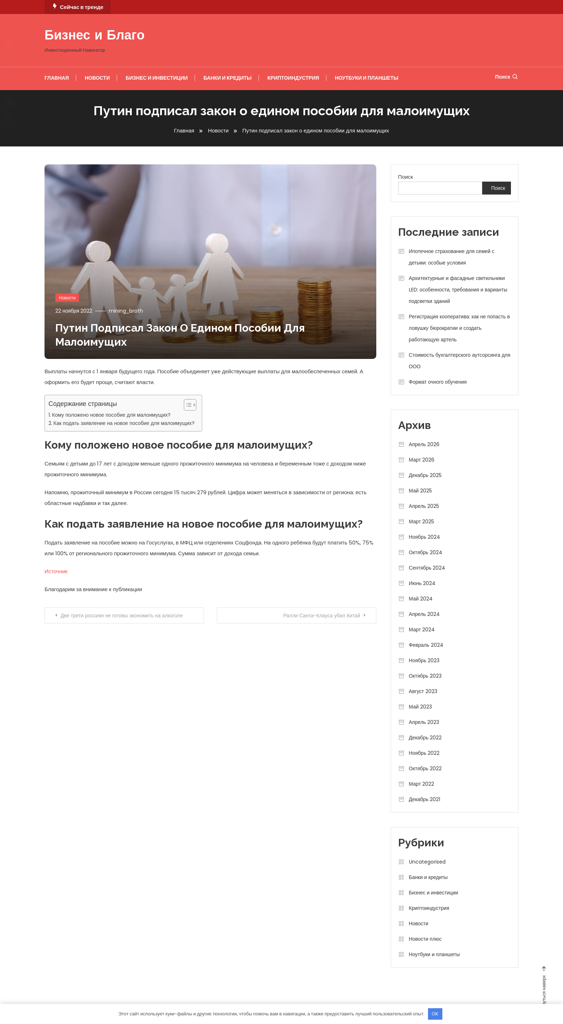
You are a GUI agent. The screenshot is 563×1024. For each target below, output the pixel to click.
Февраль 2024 (426, 645)
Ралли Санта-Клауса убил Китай (321, 615)
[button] (186, 405)
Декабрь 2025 (425, 475)
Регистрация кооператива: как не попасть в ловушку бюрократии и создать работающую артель (459, 328)
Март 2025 (421, 521)
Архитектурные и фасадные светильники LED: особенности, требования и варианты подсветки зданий (458, 290)
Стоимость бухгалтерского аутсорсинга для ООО (460, 360)
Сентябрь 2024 (427, 567)
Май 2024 (421, 598)
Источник (56, 571)
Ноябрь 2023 (424, 660)
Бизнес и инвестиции (157, 77)
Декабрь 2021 (425, 799)
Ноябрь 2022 (424, 753)
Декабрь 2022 (425, 737)
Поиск (506, 76)
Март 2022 (421, 783)
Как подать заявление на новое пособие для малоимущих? (124, 422)
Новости (97, 77)
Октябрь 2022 (425, 768)
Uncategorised (427, 861)
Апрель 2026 (424, 444)
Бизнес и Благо (95, 36)
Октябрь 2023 (425, 675)
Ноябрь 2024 (425, 537)
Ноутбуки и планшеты (367, 77)
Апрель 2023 (424, 722)
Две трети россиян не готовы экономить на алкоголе (122, 615)
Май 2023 (420, 706)
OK (435, 1013)
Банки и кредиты (228, 77)
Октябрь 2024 (425, 552)
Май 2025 (420, 490)
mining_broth (126, 310)
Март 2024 (422, 629)
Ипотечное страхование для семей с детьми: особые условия (451, 257)
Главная (57, 77)
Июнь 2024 (422, 583)
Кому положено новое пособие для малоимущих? (111, 415)
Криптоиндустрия (293, 77)
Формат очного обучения (438, 381)
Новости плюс (425, 939)
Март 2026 (422, 459)
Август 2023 (423, 691)
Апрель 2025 (424, 506)
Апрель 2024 (424, 614)
